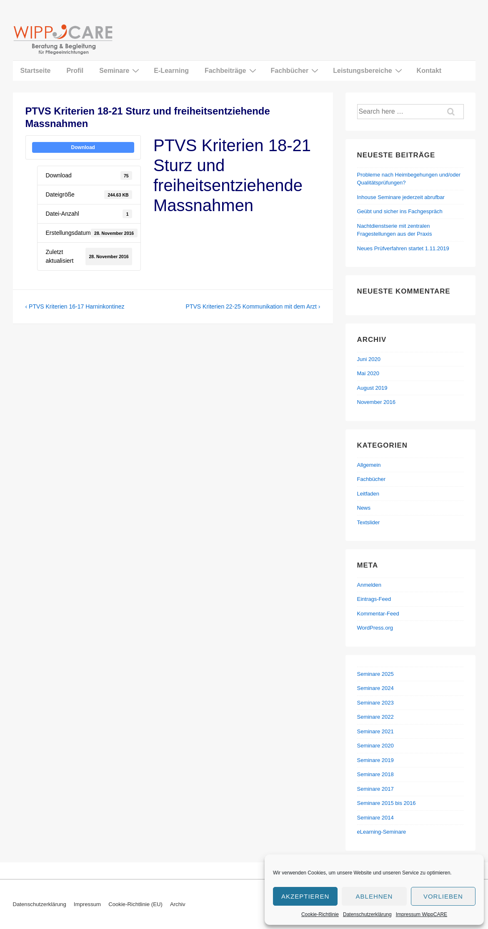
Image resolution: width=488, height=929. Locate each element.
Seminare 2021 (375, 731)
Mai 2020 (368, 373)
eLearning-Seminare (381, 832)
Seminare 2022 (375, 717)
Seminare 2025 (375, 674)
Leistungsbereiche (368, 70)
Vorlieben (443, 896)
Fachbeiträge (231, 70)
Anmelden (369, 585)
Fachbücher (296, 70)
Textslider (368, 522)
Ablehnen (374, 896)
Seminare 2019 (375, 760)
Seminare (120, 70)
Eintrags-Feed (374, 599)
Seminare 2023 (375, 703)
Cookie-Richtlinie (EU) (135, 904)
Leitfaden (368, 494)
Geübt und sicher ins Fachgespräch (400, 211)
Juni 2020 (368, 359)
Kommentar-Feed (378, 613)
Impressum (87, 904)
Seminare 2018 (375, 774)
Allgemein (369, 465)
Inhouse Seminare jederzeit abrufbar (401, 197)
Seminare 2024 (375, 688)
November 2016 (376, 402)
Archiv (177, 904)
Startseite (35, 70)
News (364, 508)
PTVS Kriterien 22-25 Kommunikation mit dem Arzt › (253, 306)
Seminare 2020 (375, 745)
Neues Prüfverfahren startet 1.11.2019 (403, 248)
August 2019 (372, 388)
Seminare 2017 (375, 789)
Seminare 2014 (375, 817)
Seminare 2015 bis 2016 (386, 803)
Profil (74, 70)
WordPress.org (375, 628)
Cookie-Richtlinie (320, 914)
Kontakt (429, 70)
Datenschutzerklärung (367, 914)
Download (83, 147)
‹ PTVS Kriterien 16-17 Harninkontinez (75, 306)
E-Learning (171, 70)
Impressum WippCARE (421, 914)
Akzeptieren (305, 896)
